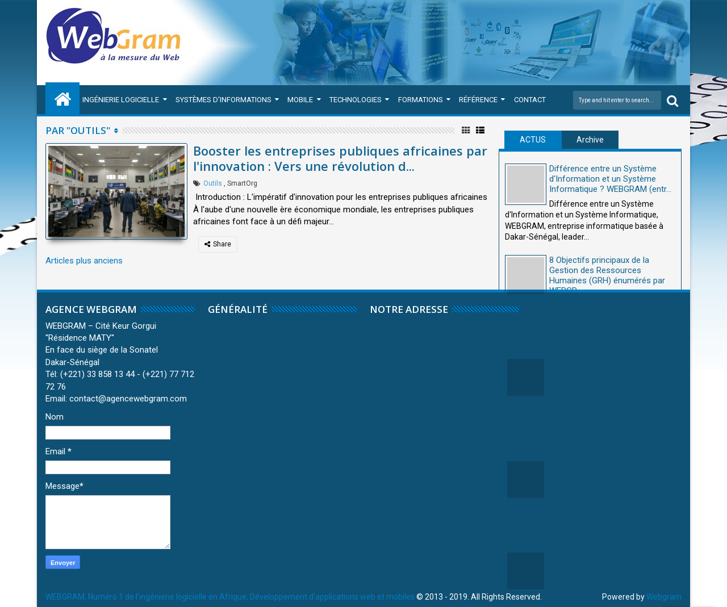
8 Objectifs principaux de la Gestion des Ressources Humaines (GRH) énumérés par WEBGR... (607, 275)
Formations (420, 99)
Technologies (355, 99)
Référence (478, 99)
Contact (530, 99)
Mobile (300, 99)
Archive (590, 139)
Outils (212, 183)
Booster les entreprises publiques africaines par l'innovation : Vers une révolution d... (340, 158)
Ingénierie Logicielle (120, 99)
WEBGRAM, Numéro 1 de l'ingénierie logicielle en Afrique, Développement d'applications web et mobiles (230, 596)
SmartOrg (242, 183)
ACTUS (533, 139)
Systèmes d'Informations (223, 99)
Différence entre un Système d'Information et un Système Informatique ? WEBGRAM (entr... (610, 179)
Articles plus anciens (84, 261)
